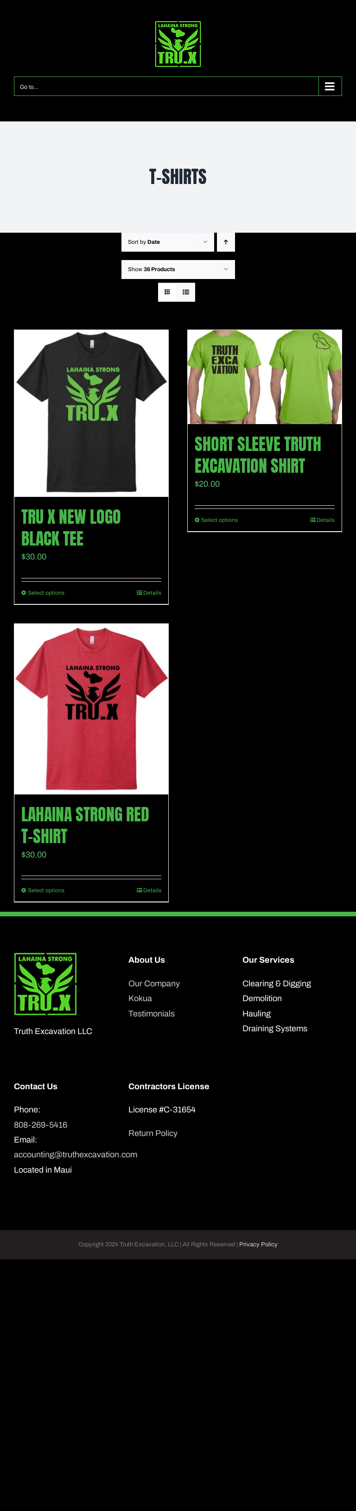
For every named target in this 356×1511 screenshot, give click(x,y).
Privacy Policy (258, 1244)
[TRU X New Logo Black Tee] (91, 413)
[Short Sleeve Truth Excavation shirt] (265, 377)
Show (151, 269)
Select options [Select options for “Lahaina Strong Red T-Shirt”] (46, 890)
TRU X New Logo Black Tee (71, 527)
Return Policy (153, 1133)
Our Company (154, 983)
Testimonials (151, 1013)
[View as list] (186, 292)
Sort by (144, 242)
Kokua (140, 998)
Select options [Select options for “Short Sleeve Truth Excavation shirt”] (219, 520)
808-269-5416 (40, 1125)
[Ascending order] (226, 242)
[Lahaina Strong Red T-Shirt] (91, 709)
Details (152, 593)
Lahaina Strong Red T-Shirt (85, 825)
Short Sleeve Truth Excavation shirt (258, 455)
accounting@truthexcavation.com (64, 1154)
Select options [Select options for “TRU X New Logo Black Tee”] (46, 593)
